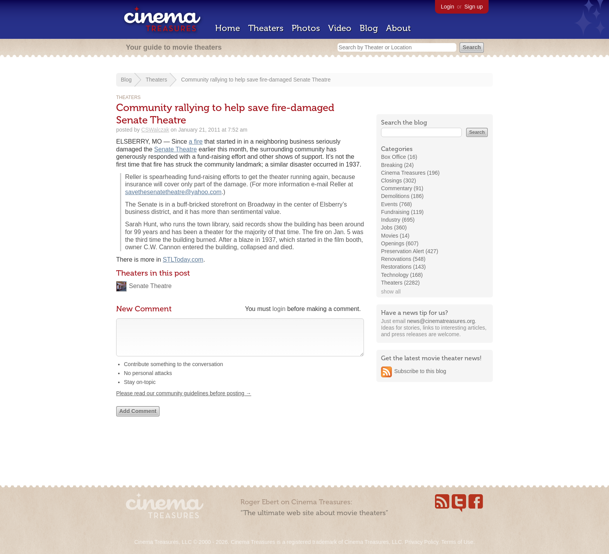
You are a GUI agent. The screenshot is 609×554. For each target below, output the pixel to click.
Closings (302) (398, 180)
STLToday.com (183, 259)
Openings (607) (400, 243)
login (278, 309)
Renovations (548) (403, 259)
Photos (306, 28)
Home (227, 28)
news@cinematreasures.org (441, 321)
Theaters (266, 28)
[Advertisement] (434, 437)
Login (447, 6)
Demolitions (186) (402, 196)
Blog (369, 28)
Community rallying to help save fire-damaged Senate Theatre (256, 79)
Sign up (474, 6)
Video (339, 28)
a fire (196, 141)
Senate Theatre (175, 149)
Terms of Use (457, 542)
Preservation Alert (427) (409, 251)
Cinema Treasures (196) (410, 173)
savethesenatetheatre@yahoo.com (173, 192)
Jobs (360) (394, 227)
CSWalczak (155, 130)
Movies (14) (395, 236)
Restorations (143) (403, 267)
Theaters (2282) (400, 283)
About (398, 28)
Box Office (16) (399, 157)
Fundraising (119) (402, 212)
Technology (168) (402, 275)
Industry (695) (397, 220)
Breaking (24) (397, 165)
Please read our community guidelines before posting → (183, 401)
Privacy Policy (421, 542)
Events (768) (396, 204)
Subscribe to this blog (420, 371)
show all (391, 291)
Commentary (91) (402, 188)
